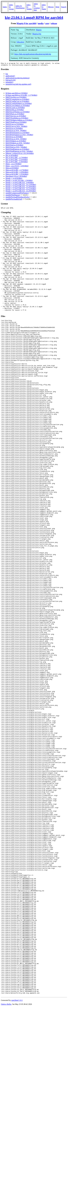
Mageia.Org (36, 34)
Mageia (38, 30)
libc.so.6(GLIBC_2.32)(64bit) (17, 160)
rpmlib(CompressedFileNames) (17, 194)
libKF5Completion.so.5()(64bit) (17, 100)
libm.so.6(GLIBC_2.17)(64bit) (17, 171)
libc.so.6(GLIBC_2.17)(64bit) (17, 158)
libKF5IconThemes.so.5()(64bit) (18, 112)
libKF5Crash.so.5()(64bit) (15, 108)
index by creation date (37, 7)
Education (20, 42)
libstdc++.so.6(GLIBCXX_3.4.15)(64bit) (21, 185)
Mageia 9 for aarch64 (26, 23)
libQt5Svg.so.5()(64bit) (14, 137)
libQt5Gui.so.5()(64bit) (14, 129)
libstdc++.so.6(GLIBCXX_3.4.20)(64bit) (21, 187)
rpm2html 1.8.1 (17, 1156)
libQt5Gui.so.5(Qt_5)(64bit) (16, 131)
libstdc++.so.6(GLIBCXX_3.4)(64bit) (20, 183)
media (41, 23)
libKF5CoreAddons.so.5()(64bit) (18, 106)
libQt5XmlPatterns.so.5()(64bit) (17, 150)
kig (7, 74)
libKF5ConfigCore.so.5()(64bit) (17, 102)
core (47, 23)
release (54, 23)
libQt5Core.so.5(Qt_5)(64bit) (16, 127)
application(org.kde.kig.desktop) (18, 79)
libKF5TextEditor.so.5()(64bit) (17, 119)
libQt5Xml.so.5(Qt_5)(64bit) (16, 148)
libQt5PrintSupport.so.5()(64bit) (17, 133)
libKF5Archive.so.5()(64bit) (16, 98)
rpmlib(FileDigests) (13, 196)
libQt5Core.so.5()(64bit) (15, 125)
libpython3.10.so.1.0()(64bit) (16, 177)
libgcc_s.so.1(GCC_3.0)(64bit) (17, 167)
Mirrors (51, 7)
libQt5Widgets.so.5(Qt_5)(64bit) (18, 144)
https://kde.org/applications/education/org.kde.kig (32, 54)
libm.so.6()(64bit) (12, 169)
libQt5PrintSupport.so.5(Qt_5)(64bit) (19, 135)
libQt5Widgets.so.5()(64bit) (16, 142)
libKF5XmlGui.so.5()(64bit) (16, 123)
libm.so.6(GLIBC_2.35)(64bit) (17, 175)
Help (57, 7)
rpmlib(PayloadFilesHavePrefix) (18, 198)
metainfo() (9, 83)
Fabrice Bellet (6, 1160)
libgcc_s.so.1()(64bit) (13, 164)
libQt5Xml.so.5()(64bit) (14, 146)
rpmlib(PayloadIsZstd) (14, 200)
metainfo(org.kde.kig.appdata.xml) (18, 85)
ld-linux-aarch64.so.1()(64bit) (17, 94)
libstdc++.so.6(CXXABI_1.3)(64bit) (19, 181)
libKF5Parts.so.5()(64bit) (15, 115)
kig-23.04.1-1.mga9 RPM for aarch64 (34, 17)
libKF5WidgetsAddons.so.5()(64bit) (19, 121)
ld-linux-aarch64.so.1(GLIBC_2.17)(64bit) (21, 96)
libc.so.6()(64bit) (12, 156)
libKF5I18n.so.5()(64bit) (15, 110)
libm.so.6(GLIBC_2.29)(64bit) (17, 173)
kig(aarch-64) (11, 81)
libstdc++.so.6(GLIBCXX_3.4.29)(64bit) (21, 192)
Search (63, 7)
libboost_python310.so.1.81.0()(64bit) (20, 154)
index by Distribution (20, 7)
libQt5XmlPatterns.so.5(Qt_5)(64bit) (19, 152)
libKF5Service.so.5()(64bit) (16, 117)
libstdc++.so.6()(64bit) (14, 179)
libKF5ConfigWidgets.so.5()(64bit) (19, 104)
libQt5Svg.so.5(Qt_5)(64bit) (16, 140)
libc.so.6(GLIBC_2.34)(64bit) (17, 162)
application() (10, 77)
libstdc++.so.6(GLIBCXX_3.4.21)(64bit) (21, 189)
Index (5, 7)
